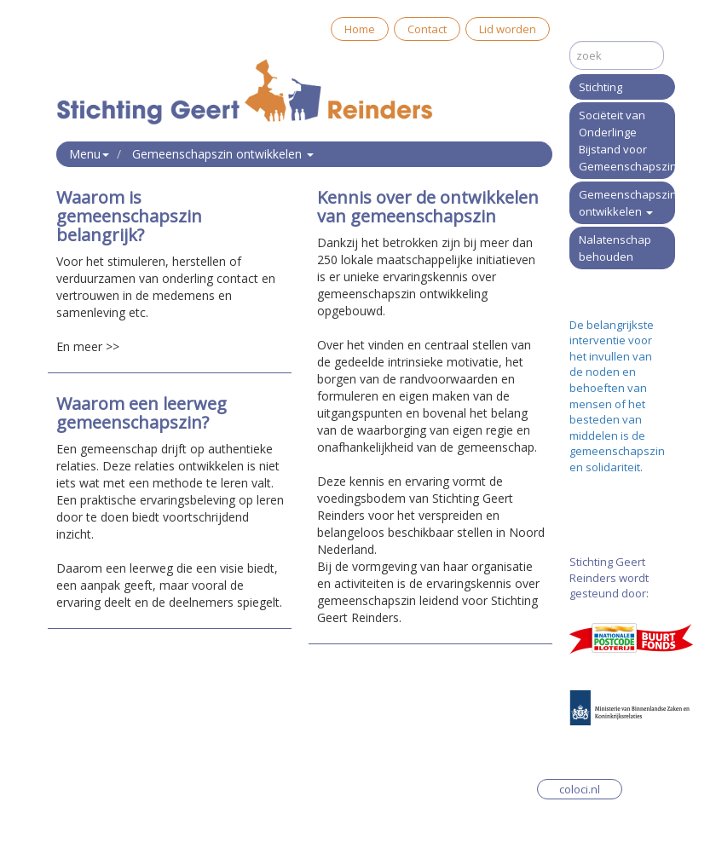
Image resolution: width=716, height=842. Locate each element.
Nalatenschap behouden (615, 248)
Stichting (600, 87)
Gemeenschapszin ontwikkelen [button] (223, 154)
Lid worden (507, 29)
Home (359, 29)
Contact (427, 29)
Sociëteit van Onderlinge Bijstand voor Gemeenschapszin (627, 140)
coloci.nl (579, 789)
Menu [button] (89, 154)
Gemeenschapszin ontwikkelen (627, 203)
